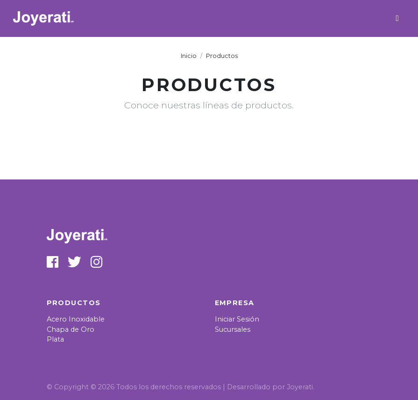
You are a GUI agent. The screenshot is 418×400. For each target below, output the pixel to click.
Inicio (189, 55)
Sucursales (232, 329)
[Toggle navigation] (397, 18)
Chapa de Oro (70, 329)
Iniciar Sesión (237, 319)
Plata (55, 339)
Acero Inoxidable (76, 319)
